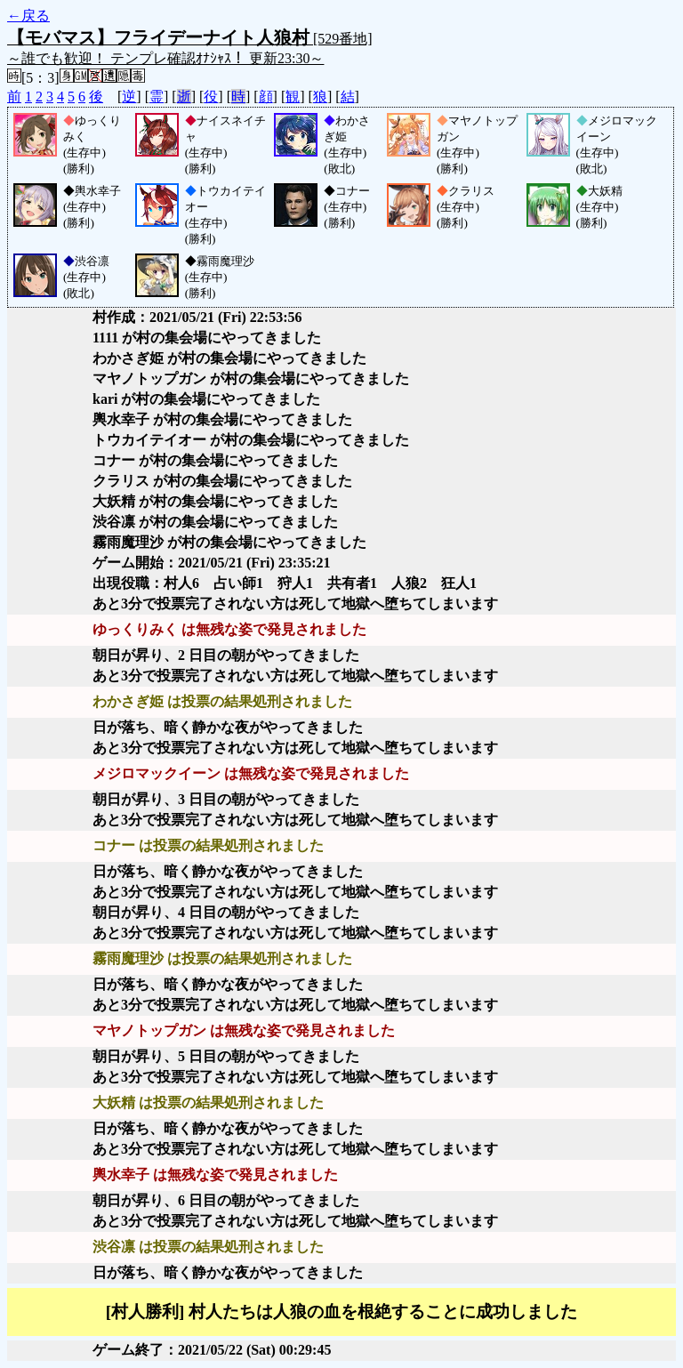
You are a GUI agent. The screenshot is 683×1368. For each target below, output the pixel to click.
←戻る (28, 15)
